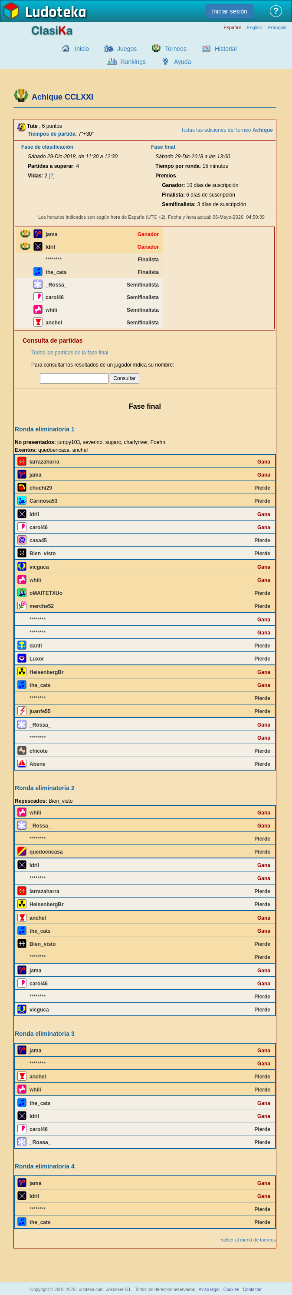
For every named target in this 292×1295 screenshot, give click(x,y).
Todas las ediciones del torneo (227, 130)
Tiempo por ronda (177, 166)
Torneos (176, 48)
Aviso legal (209, 1289)
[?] (52, 176)
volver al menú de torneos (248, 1239)
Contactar (252, 1289)
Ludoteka (55, 12)
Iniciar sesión (229, 11)
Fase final (163, 147)
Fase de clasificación (47, 147)
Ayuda (182, 61)
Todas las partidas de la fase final (69, 353)
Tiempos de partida (51, 134)
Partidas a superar (50, 166)
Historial (226, 48)
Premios (165, 176)
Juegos (127, 48)
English (254, 27)
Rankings (133, 61)
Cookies (231, 1289)
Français (277, 27)
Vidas (35, 176)
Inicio (82, 48)
